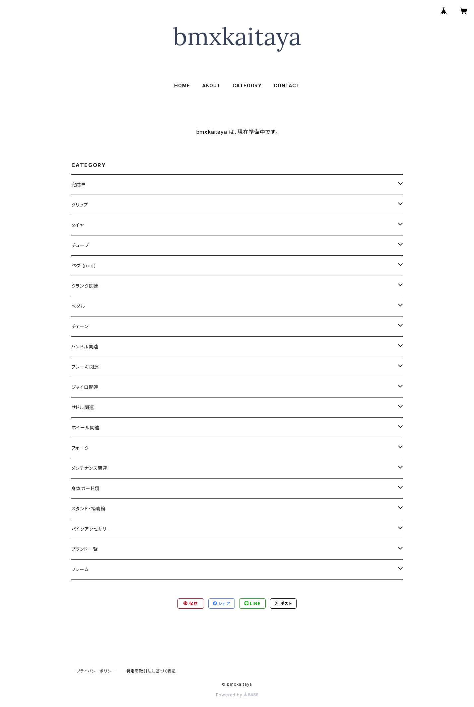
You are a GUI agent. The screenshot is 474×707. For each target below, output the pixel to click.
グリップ (79, 205)
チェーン (80, 326)
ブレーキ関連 (85, 367)
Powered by (237, 694)
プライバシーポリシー (96, 670)
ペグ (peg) (83, 265)
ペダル (78, 306)
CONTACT (287, 85)
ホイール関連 (85, 427)
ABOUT (211, 85)
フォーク (80, 448)
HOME (182, 85)
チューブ (80, 245)
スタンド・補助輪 (88, 508)
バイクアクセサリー (91, 529)
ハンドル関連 (85, 346)
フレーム (80, 569)
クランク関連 (85, 286)
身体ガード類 (85, 488)
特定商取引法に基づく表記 (151, 670)
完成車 (78, 184)
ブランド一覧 (84, 549)
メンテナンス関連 (89, 468)
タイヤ (77, 225)
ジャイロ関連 (85, 387)
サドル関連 (82, 407)
